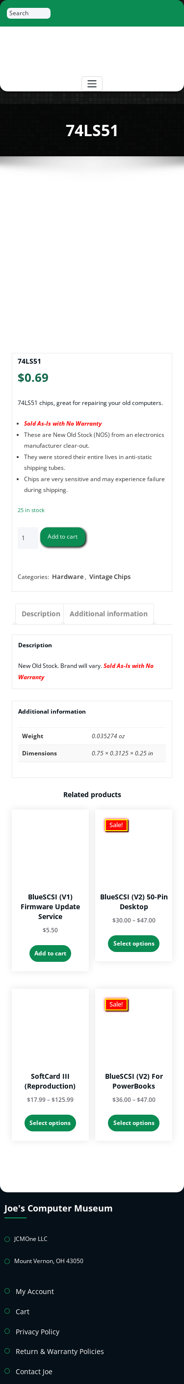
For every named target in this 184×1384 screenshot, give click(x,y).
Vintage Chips (105, 576)
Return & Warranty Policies (52, 1331)
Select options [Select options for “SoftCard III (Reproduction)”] (50, 1115)
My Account (32, 1277)
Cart (21, 1295)
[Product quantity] (28, 538)
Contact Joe (31, 1349)
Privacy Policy (34, 1313)
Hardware (66, 576)
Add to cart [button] (50, 948)
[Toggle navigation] (92, 83)
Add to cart (63, 536)
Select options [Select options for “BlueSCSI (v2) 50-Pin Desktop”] (134, 938)
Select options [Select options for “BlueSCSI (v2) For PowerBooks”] (134, 1115)
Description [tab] (38, 611)
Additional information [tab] (98, 611)
